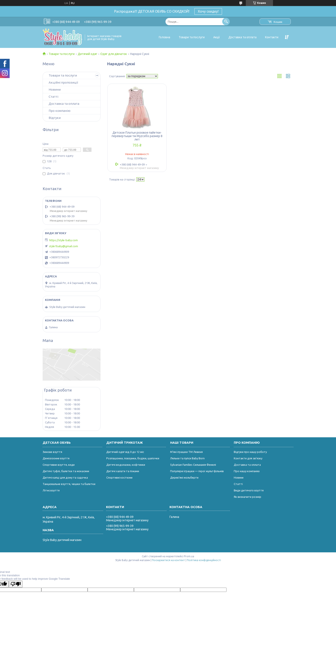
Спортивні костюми (119, 477)
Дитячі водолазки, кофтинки (125, 464)
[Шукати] (226, 21)
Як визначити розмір (247, 496)
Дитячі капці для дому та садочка (65, 477)
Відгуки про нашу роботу (250, 451)
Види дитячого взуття (249, 490)
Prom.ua (189, 556)
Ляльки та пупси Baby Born (187, 458)
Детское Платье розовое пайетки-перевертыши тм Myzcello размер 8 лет (137, 136)
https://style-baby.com (63, 240)
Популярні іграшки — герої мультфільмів (197, 471)
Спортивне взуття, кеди (59, 464)
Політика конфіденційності (204, 560)
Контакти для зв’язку (248, 458)
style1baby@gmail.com (63, 246)
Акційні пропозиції (63, 82)
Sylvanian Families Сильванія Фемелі (193, 464)
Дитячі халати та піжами (122, 471)
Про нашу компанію (247, 471)
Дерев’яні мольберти (184, 477)
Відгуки (55, 118)
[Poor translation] (15, 584)
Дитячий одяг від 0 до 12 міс (125, 451)
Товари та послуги (192, 37)
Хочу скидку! (208, 11)
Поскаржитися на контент (168, 560)
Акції (216, 37)
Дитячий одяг (87, 54)
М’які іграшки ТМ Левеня (186, 451)
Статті (53, 96)
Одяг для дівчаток (113, 54)
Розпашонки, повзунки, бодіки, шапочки (132, 458)
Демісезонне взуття (56, 458)
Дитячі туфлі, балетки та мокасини (66, 471)
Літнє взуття (51, 490)
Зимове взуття (52, 451)
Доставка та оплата (242, 37)
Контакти (271, 37)
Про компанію (59, 110)
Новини (55, 89)
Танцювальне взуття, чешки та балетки (69, 483)
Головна (164, 37)
